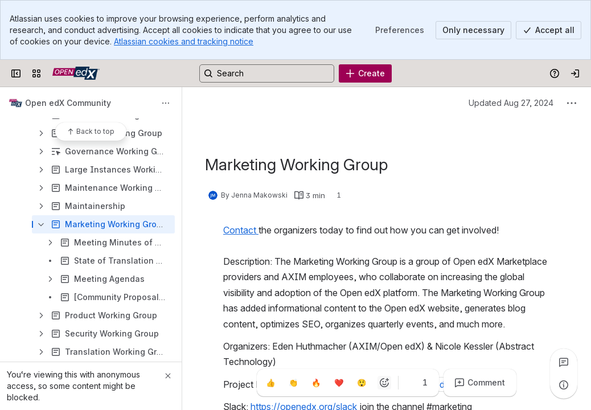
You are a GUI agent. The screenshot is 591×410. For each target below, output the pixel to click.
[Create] (365, 73)
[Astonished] (361, 383)
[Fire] (316, 383)
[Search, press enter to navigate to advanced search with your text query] (266, 73)
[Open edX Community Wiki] (76, 73)
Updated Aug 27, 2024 (511, 103)
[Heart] (339, 383)
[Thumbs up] (270, 383)
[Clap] (293, 383)
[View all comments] (564, 362)
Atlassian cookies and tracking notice (183, 41)
